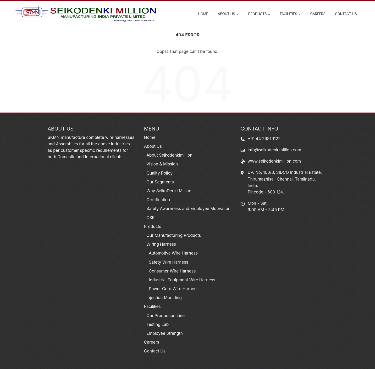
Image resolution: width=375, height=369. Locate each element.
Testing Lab (157, 324)
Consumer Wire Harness (172, 271)
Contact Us (346, 14)
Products (259, 14)
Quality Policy (159, 173)
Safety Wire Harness (168, 262)
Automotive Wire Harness (173, 253)
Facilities (290, 14)
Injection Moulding (164, 297)
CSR (150, 217)
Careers (317, 14)
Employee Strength (164, 333)
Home (203, 14)
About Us (228, 14)
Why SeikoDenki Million (168, 190)
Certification (158, 199)
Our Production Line (165, 315)
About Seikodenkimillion (169, 155)
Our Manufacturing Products (173, 235)
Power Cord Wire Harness (174, 288)
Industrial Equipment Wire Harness (182, 280)
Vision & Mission (162, 164)
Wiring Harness (161, 244)
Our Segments (160, 182)
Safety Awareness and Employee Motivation (188, 208)
